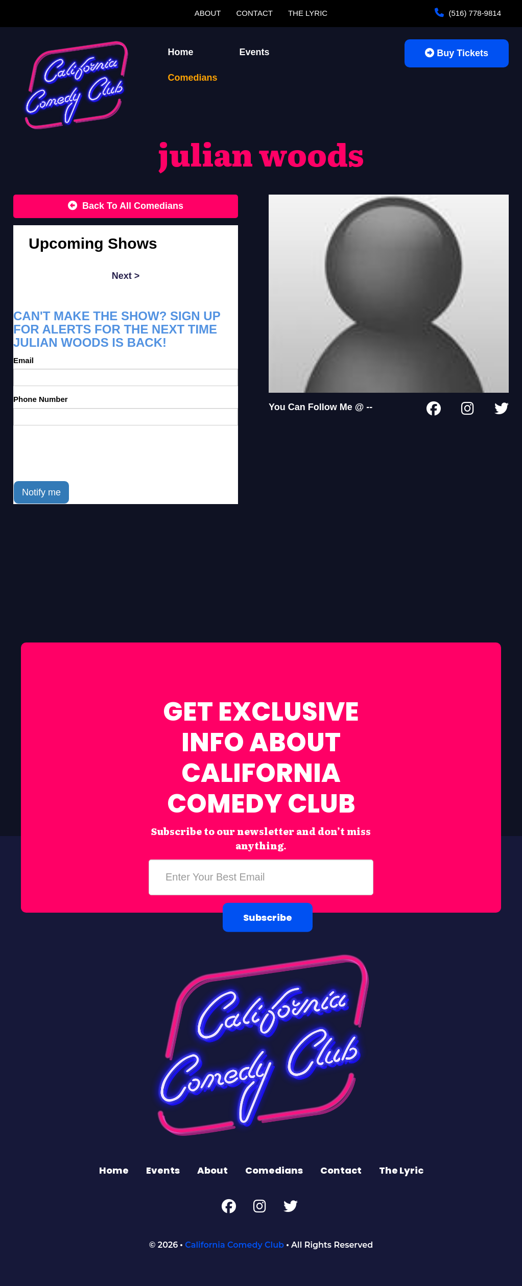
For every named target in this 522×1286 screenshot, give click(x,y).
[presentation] (91, 453)
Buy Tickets (456, 53)
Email (23, 360)
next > (126, 276)
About (208, 13)
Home (181, 52)
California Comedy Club (234, 1245)
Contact (254, 13)
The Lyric (307, 13)
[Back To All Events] (125, 206)
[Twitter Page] (501, 411)
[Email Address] (261, 877)
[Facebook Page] (433, 411)
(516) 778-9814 (473, 13)
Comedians (193, 78)
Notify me (41, 492)
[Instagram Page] (467, 411)
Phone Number (40, 399)
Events (255, 52)
